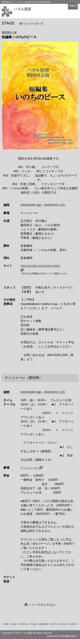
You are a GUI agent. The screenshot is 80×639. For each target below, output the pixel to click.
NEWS (14, 624)
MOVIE (62, 624)
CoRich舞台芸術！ (68, 636)
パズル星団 (22, 9)
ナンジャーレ (31, 467)
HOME (6, 624)
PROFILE (23, 624)
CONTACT (72, 624)
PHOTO (53, 624)
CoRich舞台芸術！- (44, 2)
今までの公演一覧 (31, 23)
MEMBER (43, 624)
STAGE (33, 624)
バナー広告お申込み (42, 604)
